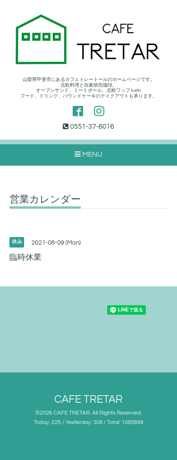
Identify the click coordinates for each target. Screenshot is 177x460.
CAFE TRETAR (88, 399)
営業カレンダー (45, 199)
